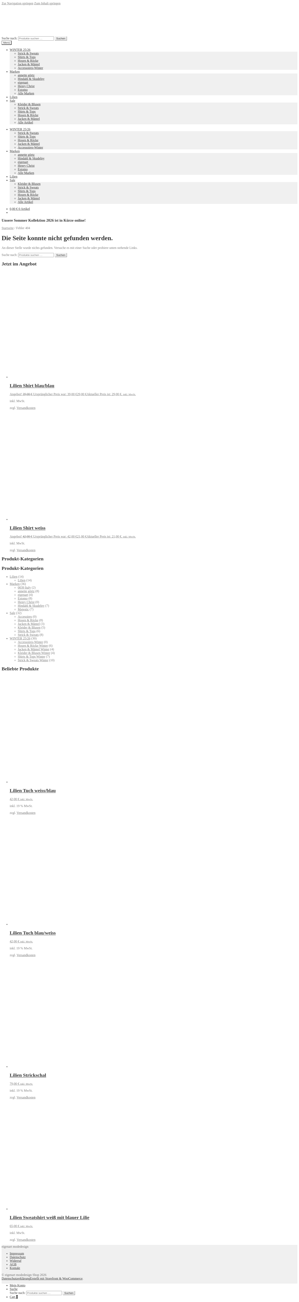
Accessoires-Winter (30, 68)
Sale (12, 100)
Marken (15, 71)
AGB (13, 1264)
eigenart (23, 82)
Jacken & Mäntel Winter (33, 649)
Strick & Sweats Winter (33, 660)
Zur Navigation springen (17, 3)
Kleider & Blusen (29, 104)
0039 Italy (24, 587)
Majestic (23, 609)
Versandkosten (26, 408)
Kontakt (15, 1268)
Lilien (13, 97)
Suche (14, 1289)
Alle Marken (26, 93)
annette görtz (26, 75)
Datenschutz (18, 1257)
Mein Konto (17, 1285)
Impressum (17, 1253)
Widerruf (15, 1260)
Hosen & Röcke (28, 60)
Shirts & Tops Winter (31, 656)
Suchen (60, 38)
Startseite (8, 228)
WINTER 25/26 (20, 49)
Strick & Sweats (28, 53)
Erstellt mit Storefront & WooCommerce (56, 1278)
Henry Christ (26, 86)
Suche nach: (9, 38)
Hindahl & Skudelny (31, 79)
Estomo (23, 89)
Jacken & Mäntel (29, 64)
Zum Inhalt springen (47, 3)
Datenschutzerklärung (16, 1278)
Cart (14, 1297)
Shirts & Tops (27, 57)
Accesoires (25, 616)
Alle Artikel (25, 122)
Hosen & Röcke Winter (33, 645)
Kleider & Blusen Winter (34, 653)
